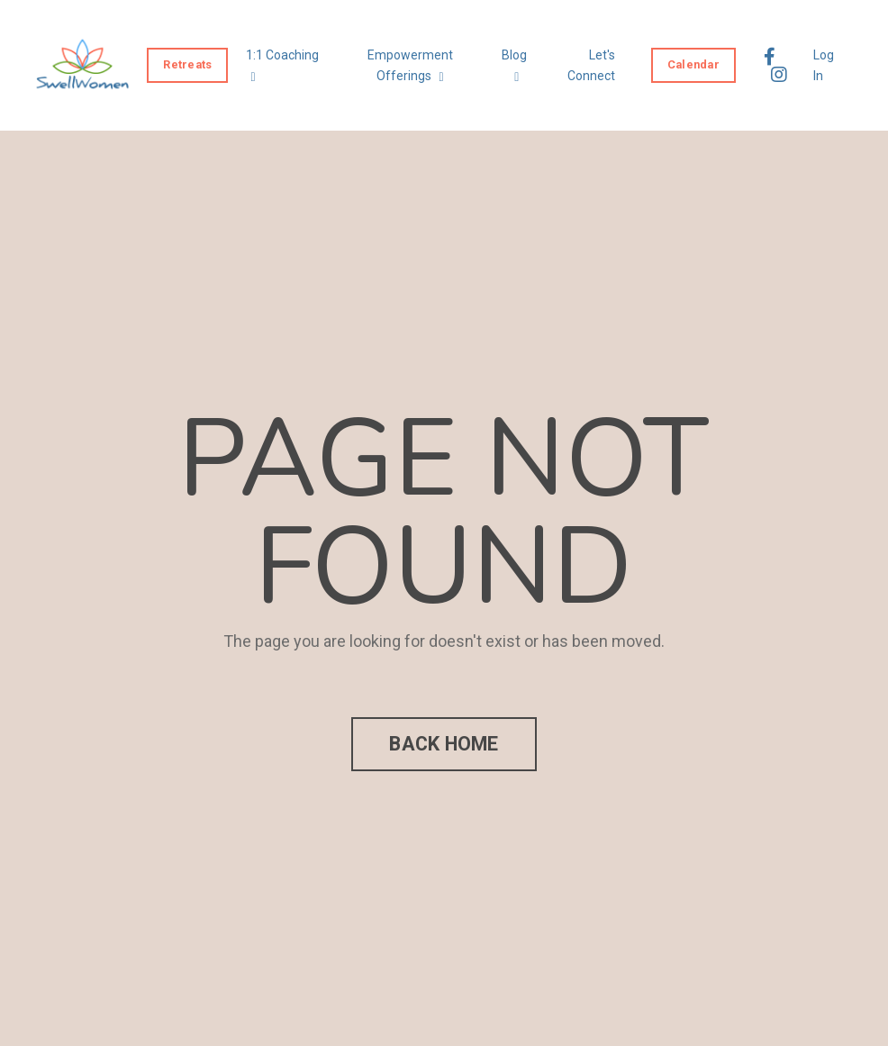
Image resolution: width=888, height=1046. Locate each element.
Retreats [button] (187, 64)
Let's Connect (591, 65)
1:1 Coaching (282, 65)
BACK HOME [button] (443, 743)
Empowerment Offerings (410, 65)
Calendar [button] (693, 64)
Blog (514, 65)
